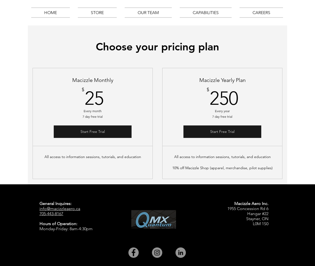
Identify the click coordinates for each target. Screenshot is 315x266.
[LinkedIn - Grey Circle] (181, 252)
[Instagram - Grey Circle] (157, 252)
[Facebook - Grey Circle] (133, 252)
